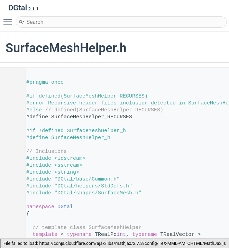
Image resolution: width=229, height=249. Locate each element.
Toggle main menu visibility (9, 18)
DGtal (65, 207)
